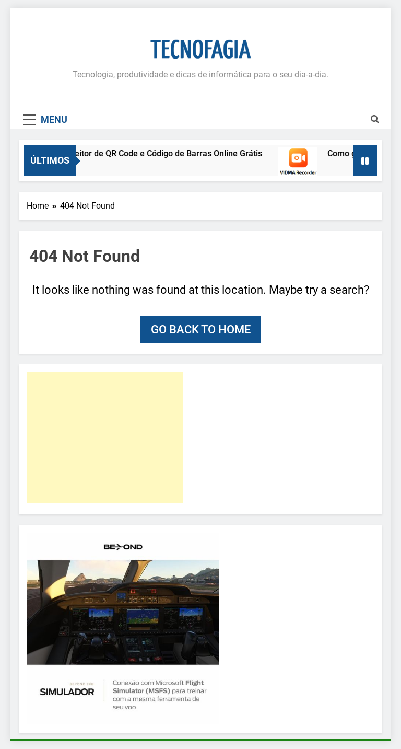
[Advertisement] (105, 437)
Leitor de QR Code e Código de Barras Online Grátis (170, 153)
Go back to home (201, 329)
